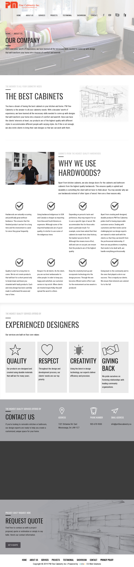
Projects (53, 15)
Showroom (81, 15)
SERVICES (45, 560)
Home (19, 15)
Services (41, 15)
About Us (29, 15)
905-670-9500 (96, 424)
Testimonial (67, 15)
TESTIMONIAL (68, 560)
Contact (94, 15)
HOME (8, 33)
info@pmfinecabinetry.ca (121, 424)
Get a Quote (13, 545)
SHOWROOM (82, 560)
